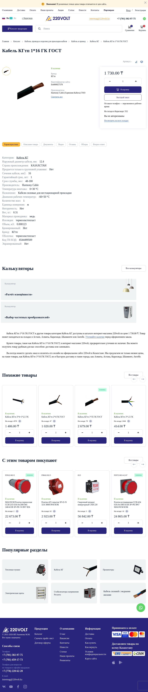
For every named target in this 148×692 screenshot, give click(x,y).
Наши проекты (46, 10)
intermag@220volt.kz (12, 662)
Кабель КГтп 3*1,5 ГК (123, 406)
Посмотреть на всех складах (116, 121)
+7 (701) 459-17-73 (12, 642)
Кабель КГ (94, 41)
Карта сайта (91, 639)
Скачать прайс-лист (44, 619)
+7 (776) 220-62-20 (12, 653)
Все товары (116, 365)
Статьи (71, 10)
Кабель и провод (78, 41)
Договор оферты (43, 623)
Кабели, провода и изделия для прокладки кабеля (46, 41)
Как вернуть (91, 628)
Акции (61, 10)
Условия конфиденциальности (95, 633)
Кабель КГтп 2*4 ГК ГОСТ (53, 406)
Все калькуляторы (133, 271)
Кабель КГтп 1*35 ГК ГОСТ (90, 406)
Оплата (33, 10)
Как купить (90, 623)
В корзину (19, 430)
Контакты (95, 10)
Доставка (21, 10)
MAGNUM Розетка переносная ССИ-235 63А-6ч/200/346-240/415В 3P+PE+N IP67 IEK (18, 495)
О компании (7, 10)
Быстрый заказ (122, 98)
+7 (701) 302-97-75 (12, 637)
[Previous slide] (134, 364)
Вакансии (64, 619)
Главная (6, 41)
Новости (82, 10)
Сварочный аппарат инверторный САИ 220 (87, 493)
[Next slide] (142, 364)
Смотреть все (57, 97)
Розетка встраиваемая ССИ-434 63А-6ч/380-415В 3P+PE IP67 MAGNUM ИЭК (127, 495)
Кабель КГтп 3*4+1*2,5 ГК (16, 406)
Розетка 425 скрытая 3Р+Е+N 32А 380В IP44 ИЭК (54, 493)
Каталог (17, 41)
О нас (62, 615)
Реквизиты (65, 641)
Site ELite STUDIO (91, 685)
